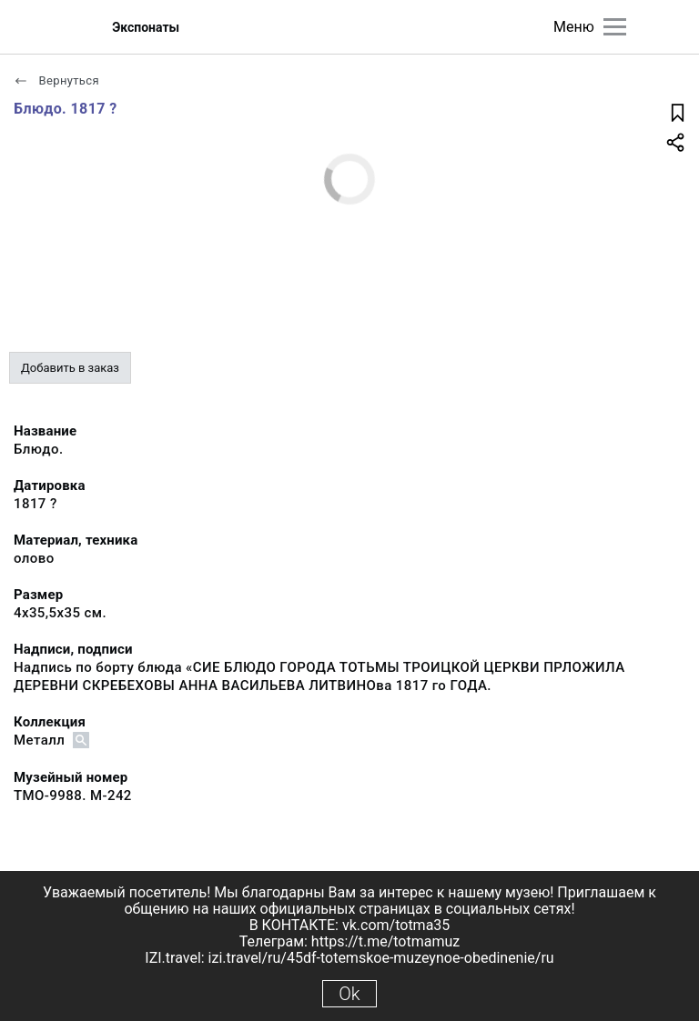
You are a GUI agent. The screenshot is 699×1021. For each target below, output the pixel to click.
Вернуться (56, 80)
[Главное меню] (614, 27)
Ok (349, 994)
